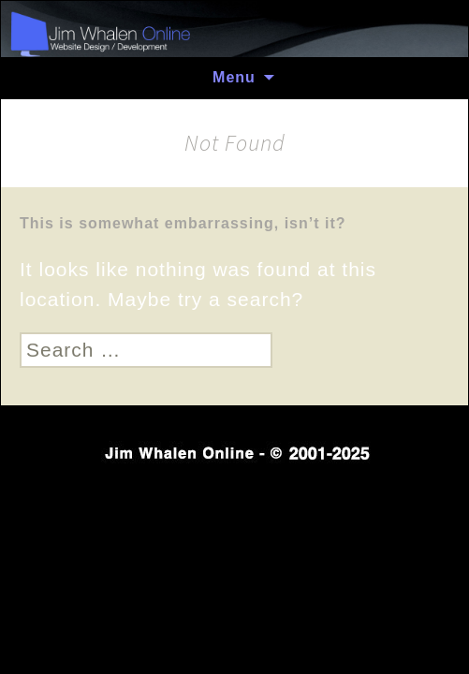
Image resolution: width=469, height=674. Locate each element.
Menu (234, 77)
